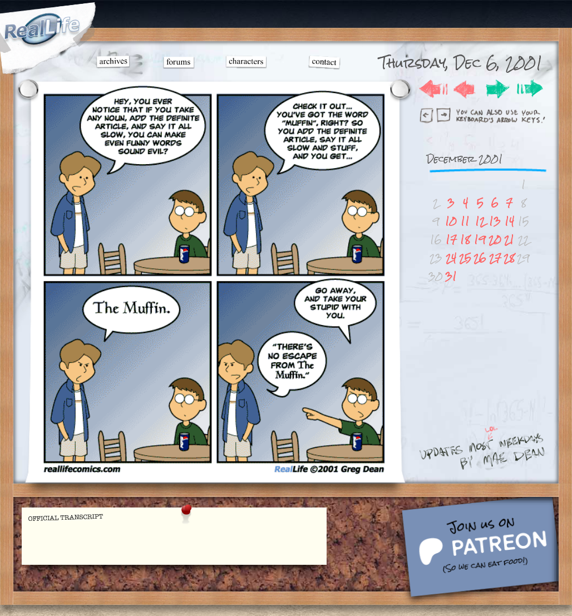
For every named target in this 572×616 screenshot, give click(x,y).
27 (495, 258)
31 (451, 276)
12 (480, 221)
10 (451, 221)
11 (465, 221)
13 (495, 221)
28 (509, 258)
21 (509, 239)
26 (480, 258)
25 (465, 258)
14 (509, 221)
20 (495, 239)
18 (465, 239)
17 (451, 239)
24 (451, 258)
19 (480, 239)
